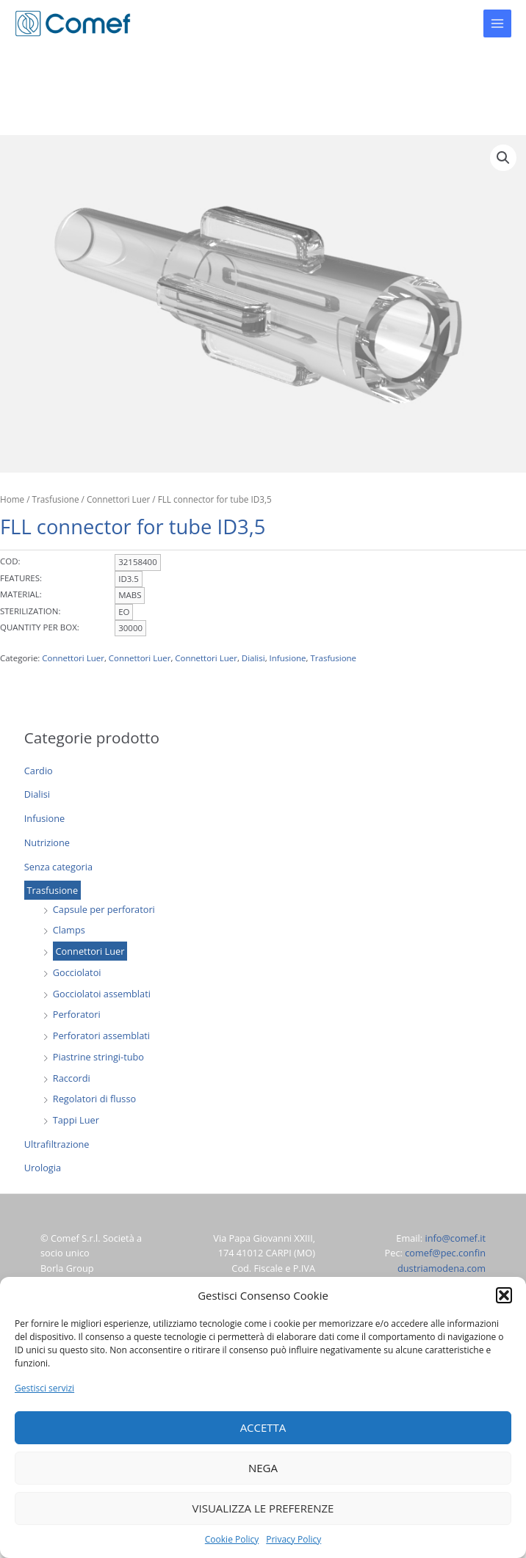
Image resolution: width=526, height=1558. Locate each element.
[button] (504, 1295)
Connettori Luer (90, 951)
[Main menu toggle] (497, 23)
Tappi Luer (76, 1119)
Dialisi (37, 794)
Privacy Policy (293, 1539)
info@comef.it (455, 1238)
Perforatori (77, 1014)
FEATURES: (21, 577)
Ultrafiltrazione (57, 1144)
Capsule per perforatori (104, 909)
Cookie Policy (232, 1539)
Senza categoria (58, 866)
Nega (263, 1467)
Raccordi (71, 1078)
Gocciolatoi (77, 972)
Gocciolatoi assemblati (102, 993)
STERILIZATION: (30, 610)
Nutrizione (47, 842)
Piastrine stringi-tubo (98, 1056)
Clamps (69, 929)
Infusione (44, 818)
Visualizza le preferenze (263, 1508)
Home (12, 499)
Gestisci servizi (44, 1388)
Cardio (38, 770)
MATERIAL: (21, 594)
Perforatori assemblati (101, 1035)
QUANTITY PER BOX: (39, 627)
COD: (10, 561)
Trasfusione (52, 890)
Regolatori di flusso (94, 1098)
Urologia (42, 1167)
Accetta (263, 1427)
